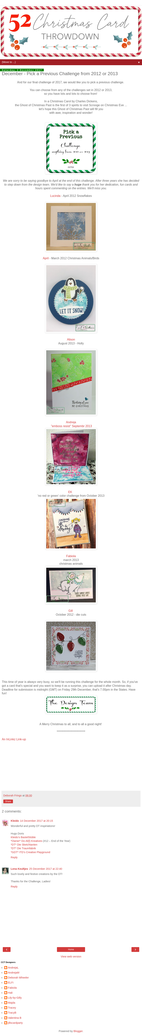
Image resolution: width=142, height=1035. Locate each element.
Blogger (78, 1031)
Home (71, 949)
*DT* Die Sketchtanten (24, 844)
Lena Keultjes (19, 868)
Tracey (12, 1007)
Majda (11, 1002)
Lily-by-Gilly (15, 997)
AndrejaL (13, 967)
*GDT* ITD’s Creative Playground (30, 852)
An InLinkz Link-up (14, 739)
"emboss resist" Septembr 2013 (71, 426)
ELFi (10, 982)
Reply (14, 857)
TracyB (12, 1012)
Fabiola (71, 556)
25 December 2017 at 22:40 (45, 868)
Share (8, 801)
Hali (10, 992)
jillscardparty (15, 1022)
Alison (71, 339)
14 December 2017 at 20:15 (36, 820)
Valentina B (14, 1017)
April (46, 258)
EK (70, 492)
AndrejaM (13, 972)
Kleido (15, 820)
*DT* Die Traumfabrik (23, 848)
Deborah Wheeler (18, 977)
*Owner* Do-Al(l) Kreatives (27, 840)
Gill (70, 610)
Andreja (71, 422)
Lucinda (55, 195)
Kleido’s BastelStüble (23, 837)
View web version (71, 956)
